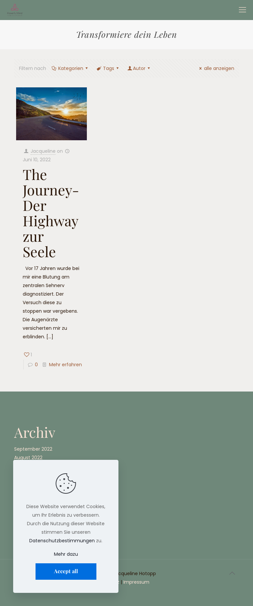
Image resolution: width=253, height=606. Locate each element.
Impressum (136, 582)
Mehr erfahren (65, 364)
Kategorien (70, 68)
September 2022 (33, 449)
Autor (139, 68)
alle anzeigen (215, 68)
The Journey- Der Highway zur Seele (51, 213)
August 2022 (28, 457)
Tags (108, 68)
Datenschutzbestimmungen (62, 540)
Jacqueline (43, 151)
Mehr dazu (66, 554)
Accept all (66, 571)
